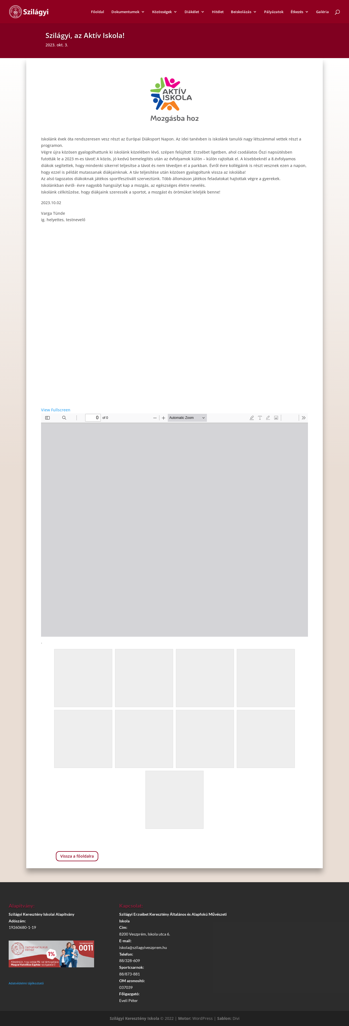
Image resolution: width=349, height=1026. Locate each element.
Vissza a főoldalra (77, 856)
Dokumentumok (125, 12)
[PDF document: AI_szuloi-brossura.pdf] (174, 525)
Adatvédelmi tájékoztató (26, 983)
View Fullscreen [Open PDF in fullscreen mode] (55, 409)
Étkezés (297, 12)
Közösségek (162, 12)
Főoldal (97, 12)
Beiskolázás (241, 12)
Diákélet (192, 12)
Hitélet (218, 12)
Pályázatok (273, 12)
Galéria (322, 12)
